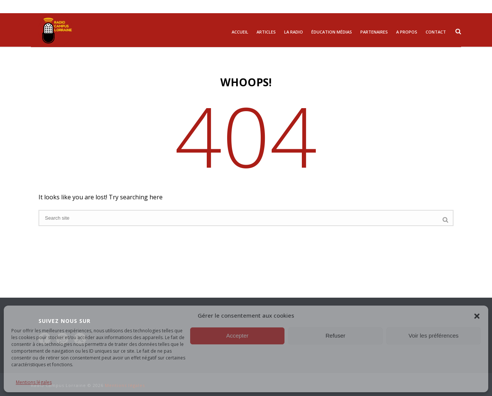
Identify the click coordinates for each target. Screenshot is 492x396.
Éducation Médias (331, 32)
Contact (436, 32)
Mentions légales (34, 382)
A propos (406, 32)
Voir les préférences (434, 335)
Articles (266, 32)
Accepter (237, 335)
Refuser (336, 335)
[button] (477, 315)
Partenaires (374, 32)
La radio (293, 32)
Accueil (240, 32)
